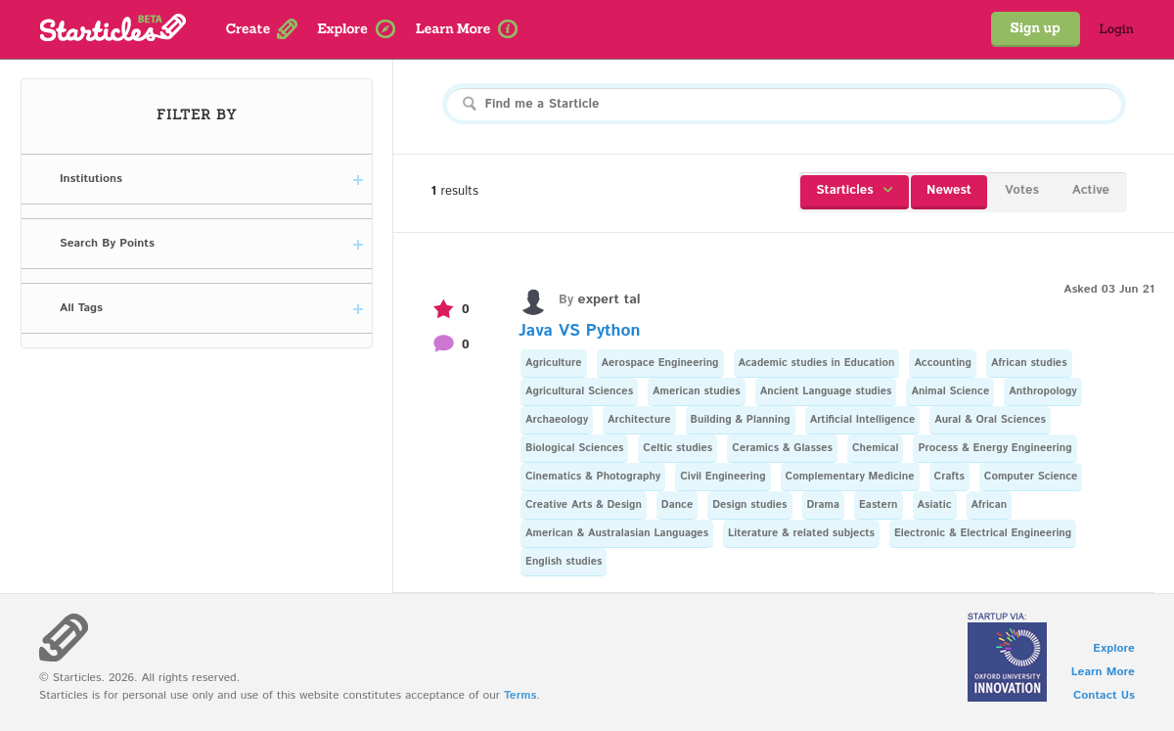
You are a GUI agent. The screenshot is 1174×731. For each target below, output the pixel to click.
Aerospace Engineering (660, 363)
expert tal (608, 299)
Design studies (749, 505)
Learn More (1103, 671)
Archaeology (556, 420)
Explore (1114, 648)
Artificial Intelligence (863, 420)
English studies (563, 562)
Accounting (942, 363)
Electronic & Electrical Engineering (982, 533)
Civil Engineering (722, 476)
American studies (697, 391)
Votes (1022, 190)
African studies (1029, 363)
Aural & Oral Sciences (990, 420)
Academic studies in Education (817, 363)
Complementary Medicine (850, 476)
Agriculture (553, 363)
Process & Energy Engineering (994, 448)
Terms (520, 695)
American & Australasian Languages (616, 533)
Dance (677, 505)
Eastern (878, 505)
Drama (823, 505)
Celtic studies (677, 448)
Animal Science (950, 391)
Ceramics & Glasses (782, 448)
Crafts (949, 476)
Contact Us (1104, 695)
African (989, 505)
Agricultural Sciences (579, 391)
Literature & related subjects (801, 533)
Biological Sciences (574, 448)
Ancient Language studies (826, 391)
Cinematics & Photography (592, 476)
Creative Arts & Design (583, 505)
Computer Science (1031, 476)
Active (1090, 190)
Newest (948, 190)
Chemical (875, 448)
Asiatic (935, 505)
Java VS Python (580, 331)
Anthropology (1042, 391)
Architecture (639, 420)
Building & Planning (740, 420)
